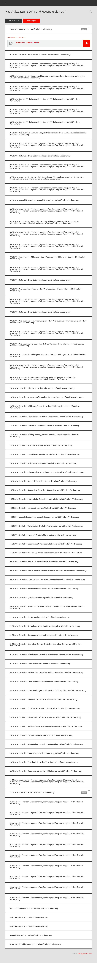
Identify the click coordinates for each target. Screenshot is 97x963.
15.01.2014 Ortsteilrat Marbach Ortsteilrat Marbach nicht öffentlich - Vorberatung (43, 508)
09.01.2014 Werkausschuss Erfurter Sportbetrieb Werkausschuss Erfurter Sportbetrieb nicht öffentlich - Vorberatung (47, 345)
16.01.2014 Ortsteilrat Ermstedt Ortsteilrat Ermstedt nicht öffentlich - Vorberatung (43, 535)
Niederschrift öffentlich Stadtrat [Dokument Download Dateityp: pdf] (27, 42)
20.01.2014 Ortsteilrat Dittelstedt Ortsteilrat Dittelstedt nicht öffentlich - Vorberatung (44, 562)
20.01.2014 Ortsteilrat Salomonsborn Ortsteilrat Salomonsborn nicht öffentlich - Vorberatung (47, 580)
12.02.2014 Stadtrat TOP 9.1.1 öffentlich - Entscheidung (48, 792)
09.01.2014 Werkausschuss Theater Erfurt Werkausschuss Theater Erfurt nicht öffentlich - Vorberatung (46, 290)
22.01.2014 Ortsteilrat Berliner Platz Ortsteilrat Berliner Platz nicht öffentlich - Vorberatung (46, 672)
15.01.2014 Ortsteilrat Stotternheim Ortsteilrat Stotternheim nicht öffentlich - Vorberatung (46, 499)
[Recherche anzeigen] (90, 12)
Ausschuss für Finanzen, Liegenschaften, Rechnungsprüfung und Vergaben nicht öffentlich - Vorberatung (47, 803)
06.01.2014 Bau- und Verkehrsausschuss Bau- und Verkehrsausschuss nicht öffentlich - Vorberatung (45, 100)
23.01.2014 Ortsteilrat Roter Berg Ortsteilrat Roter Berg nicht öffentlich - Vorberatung (44, 753)
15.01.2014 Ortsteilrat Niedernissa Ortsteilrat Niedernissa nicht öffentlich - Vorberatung (45, 490)
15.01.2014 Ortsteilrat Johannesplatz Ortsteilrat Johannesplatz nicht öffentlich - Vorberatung (47, 472)
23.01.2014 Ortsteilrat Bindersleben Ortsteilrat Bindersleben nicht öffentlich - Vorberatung (46, 744)
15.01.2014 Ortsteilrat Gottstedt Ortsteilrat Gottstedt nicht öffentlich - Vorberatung (43, 481)
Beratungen (31, 21)
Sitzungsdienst (85, 954)
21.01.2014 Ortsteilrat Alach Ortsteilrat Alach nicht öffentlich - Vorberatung (40, 664)
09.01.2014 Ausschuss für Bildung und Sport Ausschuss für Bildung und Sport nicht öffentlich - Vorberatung (48, 258)
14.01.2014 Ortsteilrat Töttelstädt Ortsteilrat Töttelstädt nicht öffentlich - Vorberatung (44, 426)
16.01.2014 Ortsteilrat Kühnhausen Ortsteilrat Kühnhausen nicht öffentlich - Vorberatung (46, 544)
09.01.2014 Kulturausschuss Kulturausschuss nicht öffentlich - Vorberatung (40, 280)
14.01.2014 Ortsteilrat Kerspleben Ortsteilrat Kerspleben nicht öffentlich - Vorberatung (45, 454)
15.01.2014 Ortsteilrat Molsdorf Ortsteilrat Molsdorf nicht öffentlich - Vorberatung (43, 463)
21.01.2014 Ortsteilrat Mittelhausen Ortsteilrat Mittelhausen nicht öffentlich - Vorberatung (46, 655)
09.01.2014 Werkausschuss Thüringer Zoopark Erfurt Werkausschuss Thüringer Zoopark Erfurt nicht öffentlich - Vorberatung (48, 322)
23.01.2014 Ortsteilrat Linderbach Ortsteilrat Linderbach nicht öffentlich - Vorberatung (45, 708)
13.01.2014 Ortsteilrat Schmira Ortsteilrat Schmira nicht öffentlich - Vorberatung (42, 388)
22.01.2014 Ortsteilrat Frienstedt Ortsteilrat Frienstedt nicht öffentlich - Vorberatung (44, 681)
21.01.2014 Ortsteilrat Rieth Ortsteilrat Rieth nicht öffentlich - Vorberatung (40, 617)
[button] (86, 43)
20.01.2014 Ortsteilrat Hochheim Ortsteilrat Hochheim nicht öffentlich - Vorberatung (44, 588)
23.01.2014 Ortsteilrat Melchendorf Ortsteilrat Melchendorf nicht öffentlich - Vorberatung (46, 726)
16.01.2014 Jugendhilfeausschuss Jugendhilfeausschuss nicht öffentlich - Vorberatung (44, 517)
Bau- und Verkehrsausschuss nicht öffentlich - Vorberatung (34, 908)
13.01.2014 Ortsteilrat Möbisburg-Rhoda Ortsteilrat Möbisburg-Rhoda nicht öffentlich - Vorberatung (45, 407)
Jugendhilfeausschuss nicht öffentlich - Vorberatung (31, 935)
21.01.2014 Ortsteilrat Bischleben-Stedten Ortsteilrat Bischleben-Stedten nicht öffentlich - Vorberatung (46, 645)
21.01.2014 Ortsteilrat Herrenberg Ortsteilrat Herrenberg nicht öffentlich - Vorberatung (45, 626)
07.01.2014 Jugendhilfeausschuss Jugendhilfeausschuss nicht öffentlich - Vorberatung (44, 200)
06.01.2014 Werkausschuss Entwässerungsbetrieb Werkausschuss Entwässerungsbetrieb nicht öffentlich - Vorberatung (48, 134)
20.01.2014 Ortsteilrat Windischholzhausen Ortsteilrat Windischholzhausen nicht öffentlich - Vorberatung (47, 607)
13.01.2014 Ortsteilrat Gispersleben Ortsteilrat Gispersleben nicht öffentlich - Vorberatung (46, 417)
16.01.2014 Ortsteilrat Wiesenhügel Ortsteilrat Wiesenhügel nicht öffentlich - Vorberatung (46, 553)
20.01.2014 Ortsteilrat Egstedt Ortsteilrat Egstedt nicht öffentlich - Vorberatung (41, 597)
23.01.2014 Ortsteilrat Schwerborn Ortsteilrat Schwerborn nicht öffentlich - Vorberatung (45, 717)
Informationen (14, 21)
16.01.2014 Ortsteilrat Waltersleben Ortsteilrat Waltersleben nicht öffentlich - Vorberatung (46, 526)
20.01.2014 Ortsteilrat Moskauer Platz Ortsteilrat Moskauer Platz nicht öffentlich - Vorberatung (48, 571)
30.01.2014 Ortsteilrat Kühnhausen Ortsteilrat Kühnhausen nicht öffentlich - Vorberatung (46, 771)
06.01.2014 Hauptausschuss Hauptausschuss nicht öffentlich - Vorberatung (40, 55)
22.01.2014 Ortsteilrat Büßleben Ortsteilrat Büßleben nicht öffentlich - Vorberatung (43, 699)
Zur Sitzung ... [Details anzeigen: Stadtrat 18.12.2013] (12, 37)
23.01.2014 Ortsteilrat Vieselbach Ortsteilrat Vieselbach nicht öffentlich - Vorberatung (44, 762)
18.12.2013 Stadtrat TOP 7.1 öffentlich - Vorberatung (48, 29)
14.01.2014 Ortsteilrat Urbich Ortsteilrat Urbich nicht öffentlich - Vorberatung (41, 445)
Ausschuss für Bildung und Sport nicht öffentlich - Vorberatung (35, 944)
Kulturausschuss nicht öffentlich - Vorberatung (29, 917)
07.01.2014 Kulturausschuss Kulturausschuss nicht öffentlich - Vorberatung (40, 156)
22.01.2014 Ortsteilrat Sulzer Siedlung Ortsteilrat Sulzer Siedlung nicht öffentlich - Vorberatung (48, 690)
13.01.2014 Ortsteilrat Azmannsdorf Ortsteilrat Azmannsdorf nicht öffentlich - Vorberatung (46, 397)
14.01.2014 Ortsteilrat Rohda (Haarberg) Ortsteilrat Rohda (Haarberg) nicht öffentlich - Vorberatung (44, 436)
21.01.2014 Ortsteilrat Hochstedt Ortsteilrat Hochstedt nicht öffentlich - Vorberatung (44, 635)
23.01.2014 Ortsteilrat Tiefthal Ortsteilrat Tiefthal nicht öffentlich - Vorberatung (41, 735)
